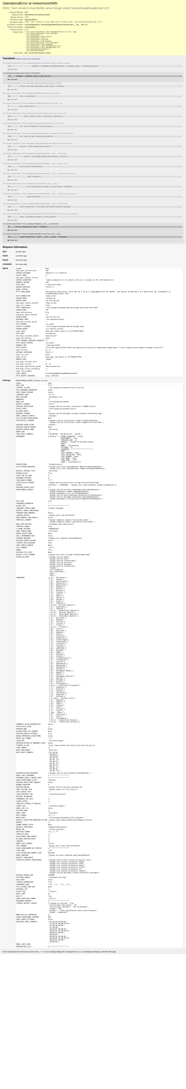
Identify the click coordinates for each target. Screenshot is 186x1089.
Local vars (12, 73)
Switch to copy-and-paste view (28, 62)
